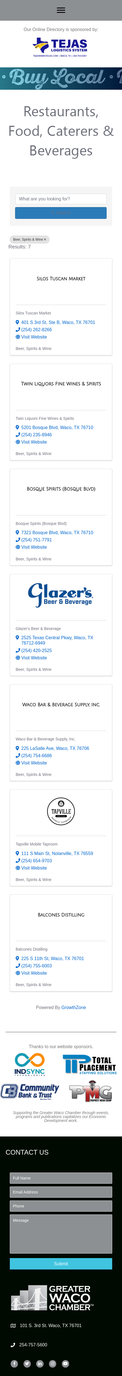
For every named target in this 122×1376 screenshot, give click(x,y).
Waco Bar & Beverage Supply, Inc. (46, 739)
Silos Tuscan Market (33, 313)
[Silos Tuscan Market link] (61, 279)
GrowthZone (73, 1007)
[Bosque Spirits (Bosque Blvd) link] (61, 489)
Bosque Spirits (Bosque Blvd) (41, 523)
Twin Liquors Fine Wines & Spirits (45, 418)
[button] (61, 1264)
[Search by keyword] (61, 199)
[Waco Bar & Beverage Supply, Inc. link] (61, 705)
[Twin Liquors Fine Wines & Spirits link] (61, 384)
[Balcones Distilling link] (60, 915)
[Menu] (61, 10)
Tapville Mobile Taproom (37, 844)
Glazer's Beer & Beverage (38, 628)
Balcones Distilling (32, 949)
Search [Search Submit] (61, 212)
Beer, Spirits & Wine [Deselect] (29, 239)
